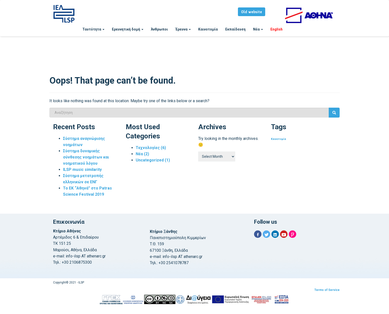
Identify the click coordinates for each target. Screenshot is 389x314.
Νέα (258, 29)
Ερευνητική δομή (127, 29)
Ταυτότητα (93, 29)
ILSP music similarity (82, 169)
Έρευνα (183, 29)
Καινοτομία (208, 29)
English (276, 29)
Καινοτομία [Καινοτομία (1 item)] (278, 139)
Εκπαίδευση (235, 29)
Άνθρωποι (159, 29)
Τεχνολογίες (151, 147)
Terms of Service (327, 290)
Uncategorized (153, 160)
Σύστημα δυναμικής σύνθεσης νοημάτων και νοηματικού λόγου (86, 157)
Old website (251, 12)
